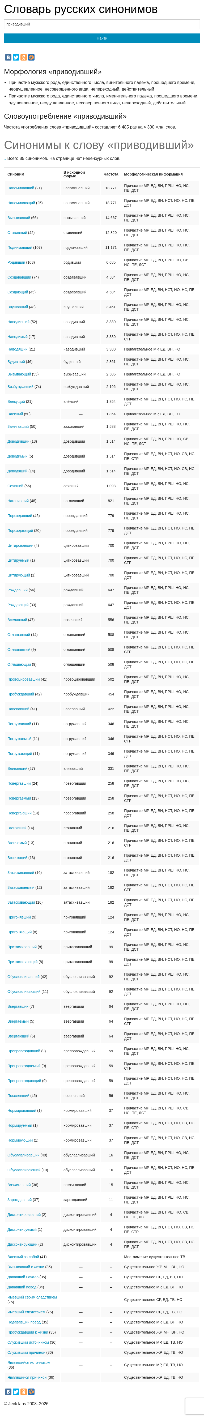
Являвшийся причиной (26, 1377)
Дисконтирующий (22, 1244)
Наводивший (18, 322)
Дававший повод (21, 1287)
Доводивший (18, 441)
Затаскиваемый (20, 887)
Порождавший (19, 516)
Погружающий (19, 753)
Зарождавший (19, 1200)
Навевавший (18, 709)
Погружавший (19, 724)
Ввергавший (17, 1006)
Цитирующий (18, 575)
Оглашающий (19, 664)
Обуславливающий (23, 1170)
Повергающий (19, 813)
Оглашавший (18, 635)
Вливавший (17, 768)
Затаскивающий (21, 902)
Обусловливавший (23, 977)
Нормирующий (20, 1140)
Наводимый (17, 337)
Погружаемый (19, 739)
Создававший (19, 277)
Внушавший (17, 307)
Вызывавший (18, 218)
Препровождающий (24, 1081)
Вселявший (17, 620)
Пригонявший (19, 917)
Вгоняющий (17, 858)
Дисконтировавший (24, 1214)
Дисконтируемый (22, 1229)
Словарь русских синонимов (81, 8)
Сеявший (15, 486)
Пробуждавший (20, 694)
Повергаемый (19, 798)
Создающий (17, 292)
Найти (102, 38)
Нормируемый (19, 1125)
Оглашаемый (18, 649)
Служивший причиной (26, 1352)
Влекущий (16, 401)
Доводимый (17, 456)
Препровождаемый (23, 1066)
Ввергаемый (18, 1021)
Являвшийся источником (28, 1362)
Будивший (16, 362)
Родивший (16, 262)
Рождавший (17, 590)
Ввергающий (18, 1036)
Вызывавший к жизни (25, 1267)
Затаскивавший (20, 872)
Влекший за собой (23, 1257)
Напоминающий (21, 203)
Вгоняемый (17, 843)
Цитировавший (20, 545)
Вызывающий (19, 374)
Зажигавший (18, 426)
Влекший (15, 414)
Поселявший (18, 1096)
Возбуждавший (20, 387)
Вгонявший (17, 828)
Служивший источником (28, 1342)
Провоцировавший (23, 679)
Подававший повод (24, 1322)
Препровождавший (23, 1051)
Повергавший (19, 783)
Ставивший (17, 232)
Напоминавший (20, 188)
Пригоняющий (19, 932)
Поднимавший (19, 247)
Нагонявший (18, 501)
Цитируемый (18, 560)
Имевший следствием (26, 1312)
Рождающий (17, 605)
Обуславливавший (23, 1155)
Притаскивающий (22, 962)
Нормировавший (21, 1110)
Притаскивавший (22, 947)
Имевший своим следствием (32, 1297)
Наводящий (17, 349)
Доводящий (17, 471)
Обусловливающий (23, 991)
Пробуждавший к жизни (27, 1332)
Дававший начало (23, 1277)
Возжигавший (19, 1185)
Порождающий (20, 530)
